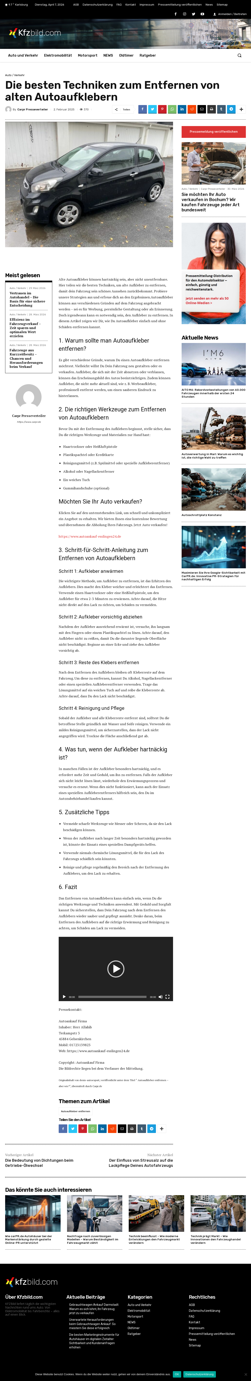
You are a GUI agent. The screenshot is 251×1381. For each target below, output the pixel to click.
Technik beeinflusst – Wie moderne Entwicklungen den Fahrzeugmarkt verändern (154, 1239)
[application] (116, 969)
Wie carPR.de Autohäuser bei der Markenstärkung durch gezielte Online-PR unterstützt (28, 1239)
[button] (239, 55)
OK (177, 1374)
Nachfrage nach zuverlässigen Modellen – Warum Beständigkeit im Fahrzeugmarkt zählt (92, 1239)
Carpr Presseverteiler (32, 109)
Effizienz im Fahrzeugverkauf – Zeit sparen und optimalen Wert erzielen (25, 327)
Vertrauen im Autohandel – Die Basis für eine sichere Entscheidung (27, 299)
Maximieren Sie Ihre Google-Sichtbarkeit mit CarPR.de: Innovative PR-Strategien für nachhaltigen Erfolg (213, 576)
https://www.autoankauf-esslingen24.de (90, 536)
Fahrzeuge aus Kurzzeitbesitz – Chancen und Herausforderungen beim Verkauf (26, 358)
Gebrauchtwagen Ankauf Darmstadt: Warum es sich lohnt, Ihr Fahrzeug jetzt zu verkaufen (94, 1309)
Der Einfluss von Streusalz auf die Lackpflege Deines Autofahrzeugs (141, 1163)
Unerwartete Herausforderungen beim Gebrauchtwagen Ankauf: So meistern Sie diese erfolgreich (92, 1324)
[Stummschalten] (160, 997)
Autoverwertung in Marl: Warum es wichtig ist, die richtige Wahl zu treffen (212, 456)
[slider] (112, 997)
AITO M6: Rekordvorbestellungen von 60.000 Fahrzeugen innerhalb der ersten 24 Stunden (213, 393)
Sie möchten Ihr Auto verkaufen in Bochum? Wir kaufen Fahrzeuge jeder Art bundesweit (211, 202)
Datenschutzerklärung (199, 1374)
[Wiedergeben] (64, 997)
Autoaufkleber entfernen (75, 1111)
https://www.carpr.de (29, 422)
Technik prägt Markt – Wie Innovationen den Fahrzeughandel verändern (216, 1239)
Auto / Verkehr (15, 75)
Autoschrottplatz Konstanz (202, 515)
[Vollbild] (167, 997)
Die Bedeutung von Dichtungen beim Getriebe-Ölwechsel (39, 1163)
